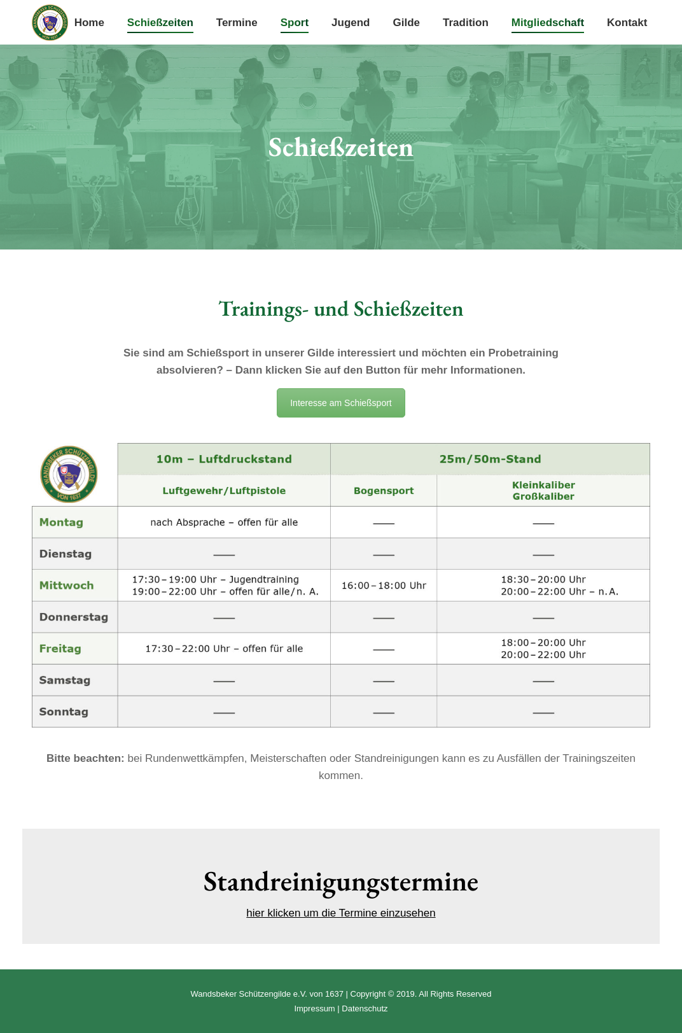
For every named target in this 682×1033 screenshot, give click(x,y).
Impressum (314, 1008)
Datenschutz (364, 1008)
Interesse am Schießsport (341, 403)
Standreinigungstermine (341, 880)
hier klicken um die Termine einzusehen (340, 913)
